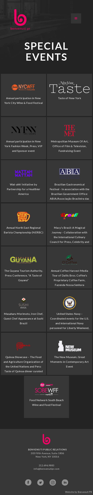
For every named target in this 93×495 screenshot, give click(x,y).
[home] (20, 19)
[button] (76, 18)
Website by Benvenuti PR (78, 492)
